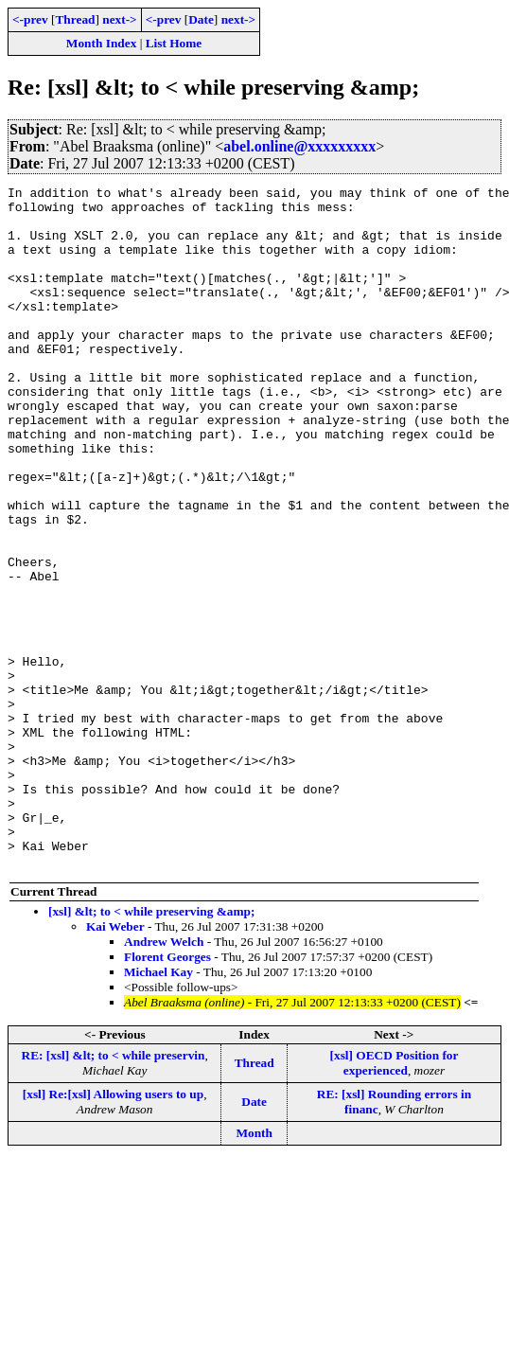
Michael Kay (158, 1108)
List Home (174, 43)
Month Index (101, 43)
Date (201, 19)
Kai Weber (115, 1063)
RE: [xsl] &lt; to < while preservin (113, 1191)
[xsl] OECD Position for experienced (394, 1199)
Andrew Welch (163, 1078)
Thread (75, 19)
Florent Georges (167, 1093)
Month (254, 1269)
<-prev (30, 19)
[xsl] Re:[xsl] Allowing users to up (113, 1230)
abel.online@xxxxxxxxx (299, 146)
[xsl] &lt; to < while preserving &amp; (151, 1048)
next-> (119, 19)
